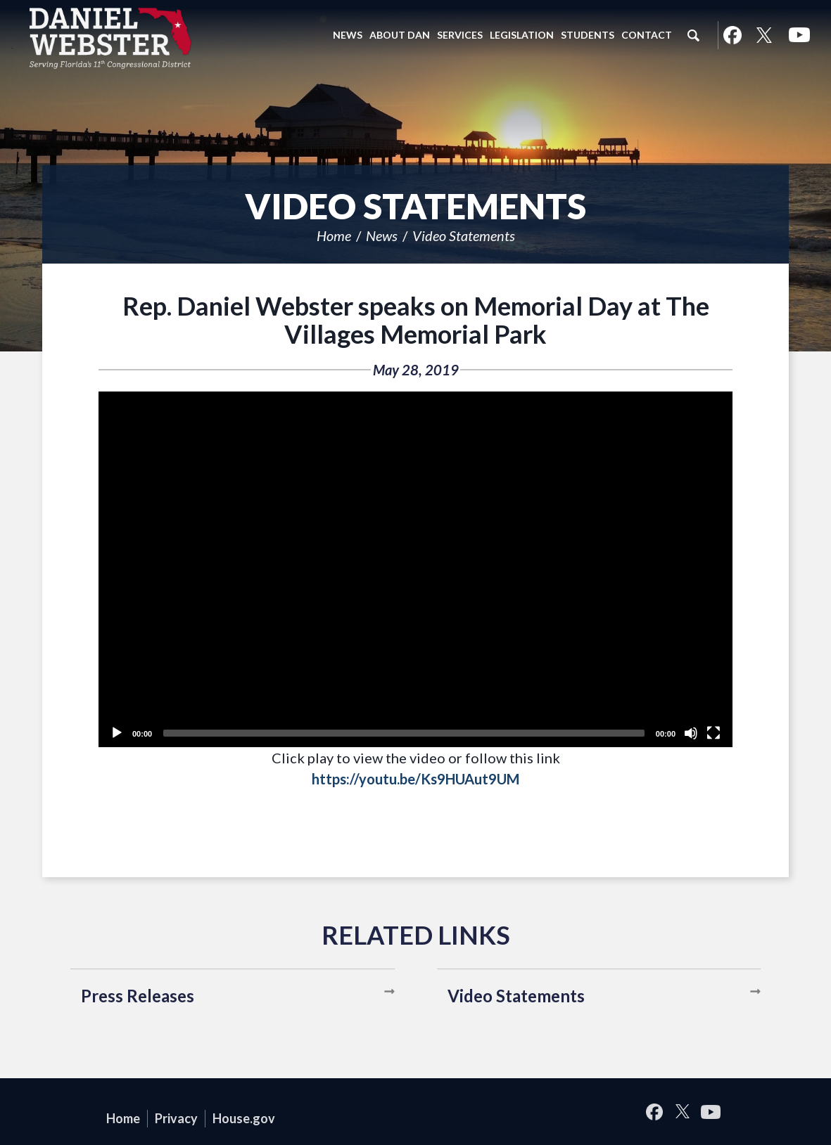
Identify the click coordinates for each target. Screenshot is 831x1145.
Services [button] (460, 35)
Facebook (732, 35)
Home (334, 235)
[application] (415, 569)
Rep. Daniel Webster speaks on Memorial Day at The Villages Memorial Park (415, 319)
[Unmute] (691, 733)
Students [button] (587, 35)
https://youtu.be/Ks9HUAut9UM (415, 778)
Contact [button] (646, 35)
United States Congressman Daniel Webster (111, 38)
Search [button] (693, 35)
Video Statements (463, 235)
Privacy (176, 1118)
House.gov (243, 1118)
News (382, 235)
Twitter (764, 35)
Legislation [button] (522, 35)
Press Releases (137, 995)
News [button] (347, 35)
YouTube (799, 35)
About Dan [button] (399, 35)
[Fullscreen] (713, 733)
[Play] (117, 733)
